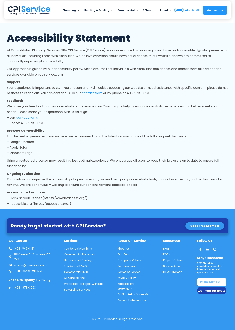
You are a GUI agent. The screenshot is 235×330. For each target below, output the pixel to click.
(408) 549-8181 (186, 10)
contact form (92, 93)
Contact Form (27, 117)
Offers (147, 10)
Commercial (126, 10)
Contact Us (215, 10)
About (163, 10)
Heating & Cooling (96, 10)
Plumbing (69, 10)
